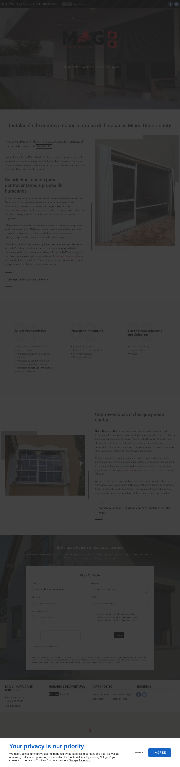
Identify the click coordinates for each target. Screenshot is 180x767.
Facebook (85, 760)
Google (73, 760)
